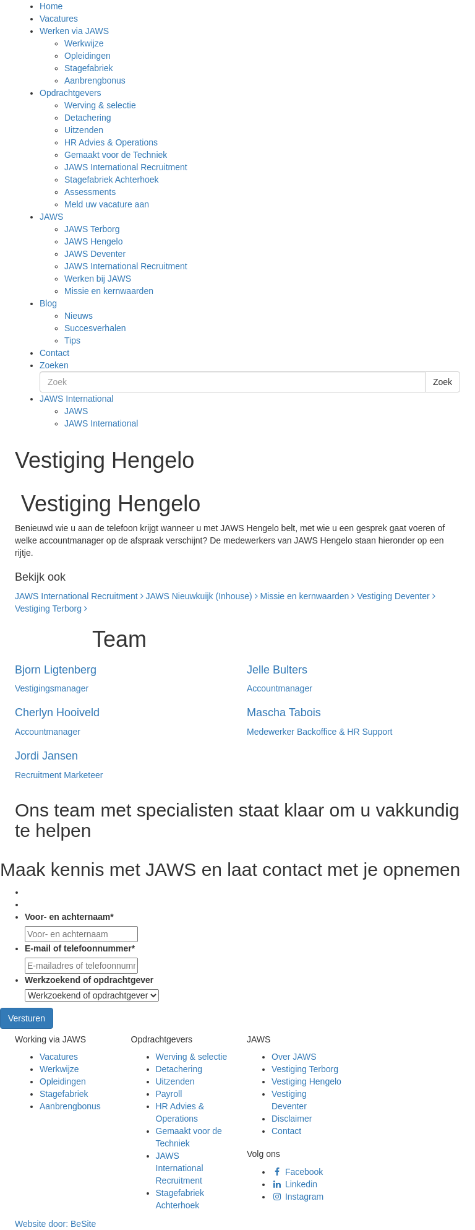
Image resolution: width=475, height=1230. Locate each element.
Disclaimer (292, 1119)
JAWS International (76, 399)
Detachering (87, 118)
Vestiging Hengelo (306, 1081)
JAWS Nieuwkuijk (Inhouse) (201, 596)
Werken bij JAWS (97, 279)
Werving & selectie (100, 105)
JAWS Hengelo (93, 241)
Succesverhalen (95, 328)
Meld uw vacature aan (106, 204)
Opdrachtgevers (70, 93)
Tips (72, 340)
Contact (54, 353)
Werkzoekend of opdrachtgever (89, 980)
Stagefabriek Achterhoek (111, 179)
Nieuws (78, 316)
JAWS (51, 217)
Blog (48, 303)
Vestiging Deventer (396, 596)
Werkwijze (84, 43)
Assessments (90, 192)
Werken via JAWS (74, 31)
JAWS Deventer (95, 254)
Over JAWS (294, 1057)
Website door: (55, 1224)
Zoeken (54, 365)
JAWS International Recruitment (125, 167)
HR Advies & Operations (111, 142)
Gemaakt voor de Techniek (115, 155)
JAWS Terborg (91, 229)
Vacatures (59, 19)
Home (51, 6)
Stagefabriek (88, 68)
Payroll (169, 1094)
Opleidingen (87, 56)
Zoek (442, 382)
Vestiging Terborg (51, 608)
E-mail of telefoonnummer (80, 948)
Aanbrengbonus (95, 80)
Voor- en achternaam (69, 917)
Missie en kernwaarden (108, 291)
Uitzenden (83, 130)
